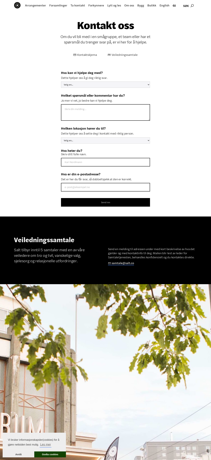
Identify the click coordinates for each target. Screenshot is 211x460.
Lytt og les (114, 5)
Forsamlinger (58, 5)
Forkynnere (96, 5)
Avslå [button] (18, 454)
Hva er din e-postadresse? (80, 174)
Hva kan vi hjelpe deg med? (82, 72)
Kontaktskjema (85, 55)
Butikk (151, 5)
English (164, 5)
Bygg (140, 5)
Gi (174, 5)
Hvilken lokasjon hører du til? (83, 128)
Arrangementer (35, 5)
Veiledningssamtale (123, 55)
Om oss (129, 5)
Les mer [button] (45, 444)
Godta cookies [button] (50, 454)
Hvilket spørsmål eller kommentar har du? (93, 95)
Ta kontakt (78, 5)
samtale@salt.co (121, 263)
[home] (17, 5)
